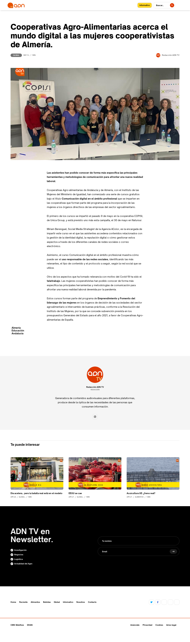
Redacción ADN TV (95, 387)
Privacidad (147, 625)
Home (13, 602)
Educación (18, 330)
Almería (16, 327)
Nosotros (80, 602)
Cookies (159, 625)
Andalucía (17, 333)
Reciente (23, 602)
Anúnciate (134, 625)
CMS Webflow (17, 625)
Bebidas (47, 602)
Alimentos (35, 602)
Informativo (68, 602)
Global (16, 55)
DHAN (30, 625)
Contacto (92, 602)
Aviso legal (171, 625)
